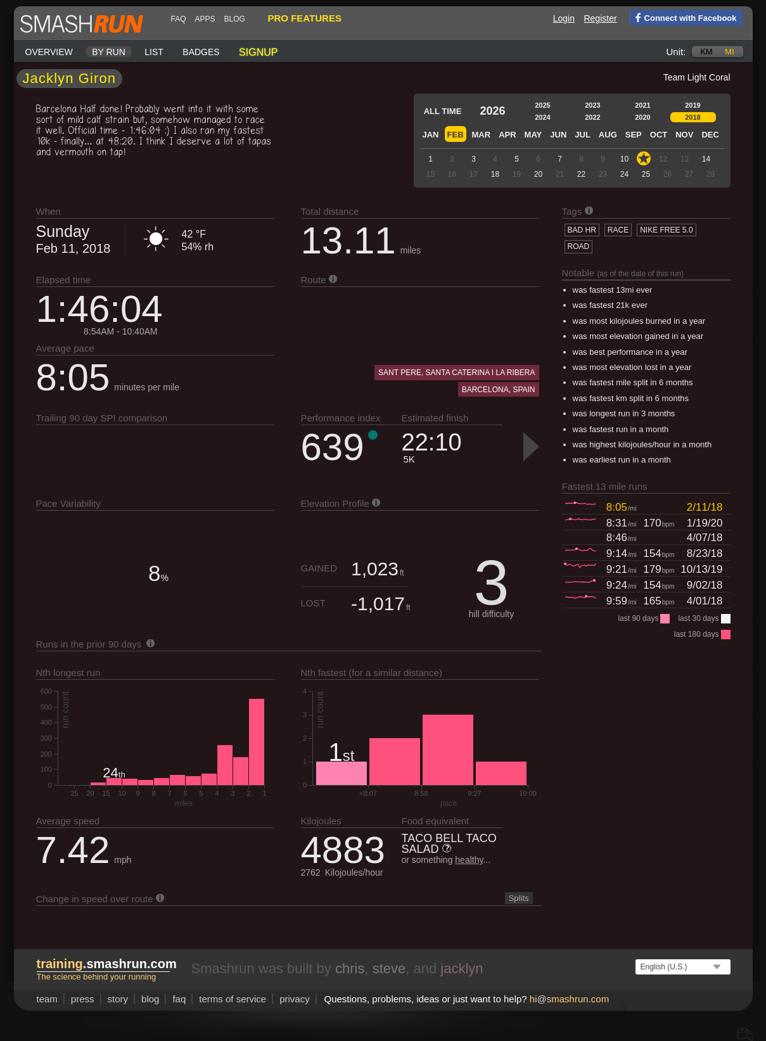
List (153, 52)
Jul (582, 134)
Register (600, 18)
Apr (507, 134)
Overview (49, 52)
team (47, 998)
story (118, 998)
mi (729, 51)
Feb (455, 134)
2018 (692, 117)
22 (581, 174)
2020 (642, 117)
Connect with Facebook (683, 17)
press (82, 998)
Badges (200, 52)
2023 (592, 105)
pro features (305, 18)
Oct (658, 134)
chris (349, 968)
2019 (692, 105)
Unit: (676, 51)
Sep (633, 134)
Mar (481, 134)
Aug (608, 134)
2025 (542, 105)
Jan (431, 134)
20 (538, 174)
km (706, 51)
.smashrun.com (107, 964)
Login (564, 18)
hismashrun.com (569, 998)
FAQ (178, 19)
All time (443, 111)
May (533, 134)
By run (108, 52)
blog (234, 19)
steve (389, 968)
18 (495, 174)
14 (706, 159)
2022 (592, 117)
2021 (642, 105)
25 (646, 174)
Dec (709, 134)
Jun (558, 134)
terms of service (232, 998)
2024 (542, 117)
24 (624, 174)
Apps (205, 19)
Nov (684, 134)
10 (624, 159)
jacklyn (461, 968)
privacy (294, 998)
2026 (492, 111)
